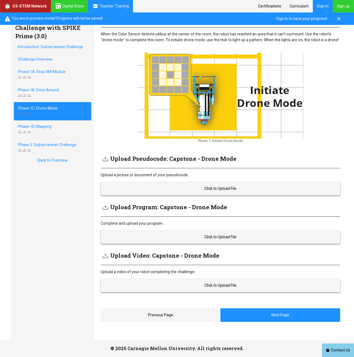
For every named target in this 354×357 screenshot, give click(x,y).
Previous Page (160, 315)
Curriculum (299, 6)
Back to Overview (53, 160)
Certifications (269, 6)
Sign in (323, 6)
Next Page (280, 315)
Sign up (343, 6)
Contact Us (338, 350)
